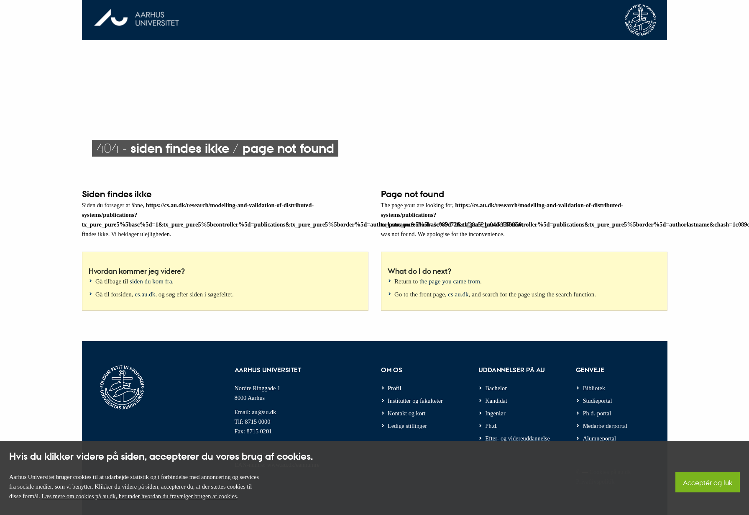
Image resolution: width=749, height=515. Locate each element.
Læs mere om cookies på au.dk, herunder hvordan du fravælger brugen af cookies (139, 496)
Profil (394, 388)
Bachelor (496, 388)
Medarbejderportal (605, 425)
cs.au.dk (145, 294)
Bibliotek (594, 388)
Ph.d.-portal (597, 413)
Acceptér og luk (707, 482)
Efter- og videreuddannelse (517, 438)
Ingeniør (495, 413)
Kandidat (496, 400)
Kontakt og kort (407, 413)
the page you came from (449, 281)
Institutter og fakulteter (415, 400)
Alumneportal (599, 438)
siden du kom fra (151, 281)
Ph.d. (491, 425)
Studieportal (597, 400)
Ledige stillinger (407, 425)
